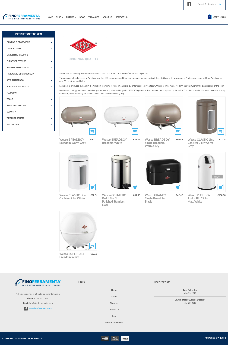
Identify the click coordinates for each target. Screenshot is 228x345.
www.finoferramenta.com (40, 308)
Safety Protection (16, 105)
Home (50, 17)
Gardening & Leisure (17, 55)
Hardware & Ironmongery (20, 74)
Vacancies (93, 17)
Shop (59, 17)
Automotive (13, 124)
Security (11, 112)
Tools (10, 99)
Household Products (18, 67)
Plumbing (12, 93)
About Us (107, 17)
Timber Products (15, 118)
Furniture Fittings (16, 61)
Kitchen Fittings (15, 80)
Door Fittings (14, 48)
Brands (71, 17)
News (82, 17)
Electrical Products (18, 86)
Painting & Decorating (18, 42)
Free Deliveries (190, 290)
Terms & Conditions (114, 322)
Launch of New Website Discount (190, 299)
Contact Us (121, 17)
